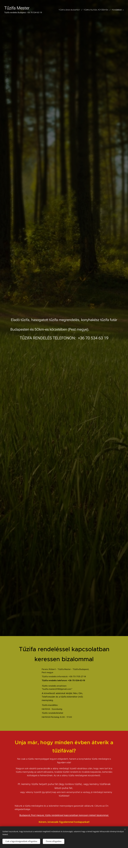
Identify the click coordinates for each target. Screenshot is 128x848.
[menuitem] (70, 10)
